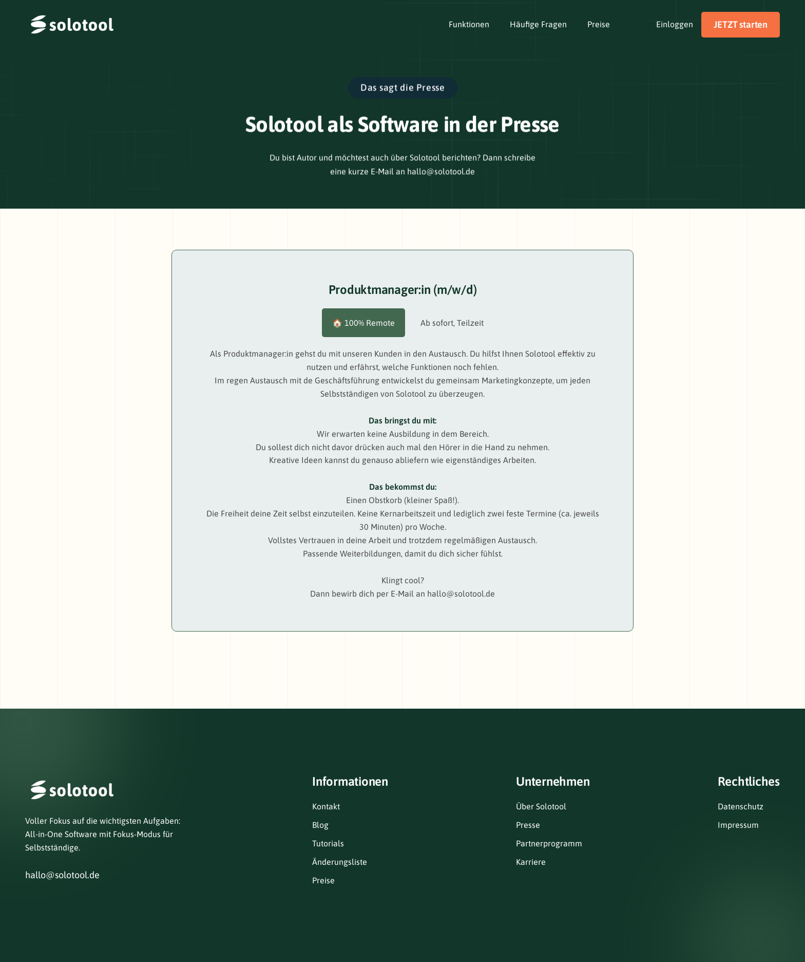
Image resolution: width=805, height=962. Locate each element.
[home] (71, 24)
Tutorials (328, 843)
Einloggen (674, 24)
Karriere (531, 862)
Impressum (738, 825)
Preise (598, 24)
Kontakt (326, 806)
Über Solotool (541, 806)
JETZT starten (741, 24)
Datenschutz (740, 806)
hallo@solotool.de (62, 875)
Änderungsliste (339, 862)
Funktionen (469, 24)
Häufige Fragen (538, 24)
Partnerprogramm (549, 843)
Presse (528, 825)
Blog (320, 825)
